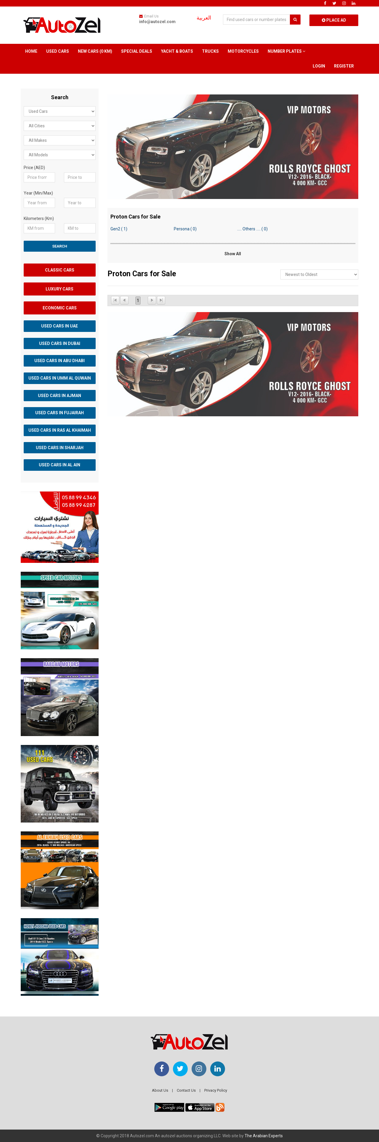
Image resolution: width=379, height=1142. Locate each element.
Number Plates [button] (286, 51)
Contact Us (186, 1090)
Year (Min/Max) (38, 193)
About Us (160, 1090)
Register (344, 66)
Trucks (210, 51)
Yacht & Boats (177, 51)
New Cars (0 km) (95, 51)
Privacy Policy (215, 1090)
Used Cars (57, 51)
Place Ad (334, 20)
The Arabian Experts (264, 1135)
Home (31, 51)
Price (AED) (34, 167)
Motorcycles (243, 51)
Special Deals (136, 51)
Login (319, 66)
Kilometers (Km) (39, 218)
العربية (204, 18)
